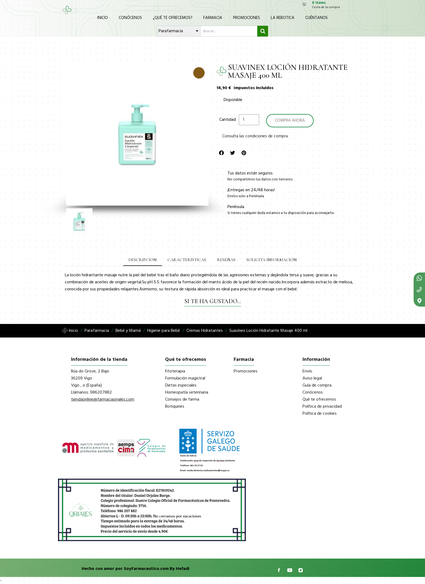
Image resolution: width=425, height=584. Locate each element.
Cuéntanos (316, 18)
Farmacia (212, 18)
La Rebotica (282, 18)
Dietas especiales (181, 385)
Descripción (142, 259)
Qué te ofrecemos (319, 399)
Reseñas (226, 259)
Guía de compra (316, 385)
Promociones (246, 18)
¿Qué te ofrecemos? (172, 18)
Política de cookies (319, 413)
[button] (70, 134)
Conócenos (130, 18)
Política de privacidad (322, 406)
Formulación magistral (185, 378)
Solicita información (271, 259)
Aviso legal (312, 378)
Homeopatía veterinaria (186, 392)
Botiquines (174, 406)
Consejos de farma (182, 399)
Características (187, 259)
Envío (307, 371)
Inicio (102, 18)
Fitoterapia (175, 371)
